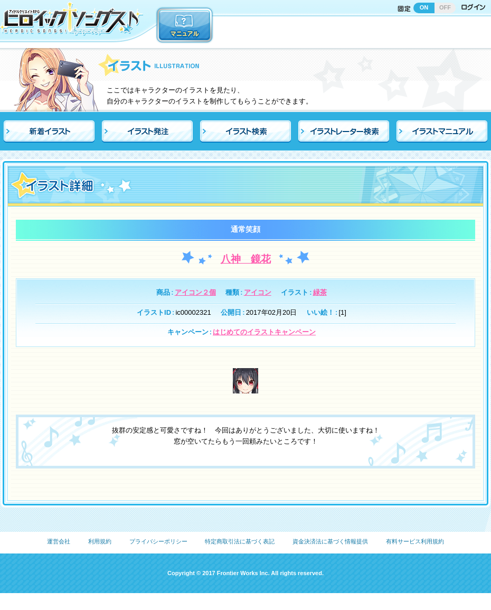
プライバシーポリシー (158, 541)
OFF (445, 7)
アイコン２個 (195, 292)
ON (424, 7)
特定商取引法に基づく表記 (240, 541)
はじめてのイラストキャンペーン (264, 332)
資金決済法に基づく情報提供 (330, 541)
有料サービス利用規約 (415, 541)
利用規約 (99, 541)
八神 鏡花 (246, 259)
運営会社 (58, 541)
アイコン (257, 292)
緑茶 (320, 292)
